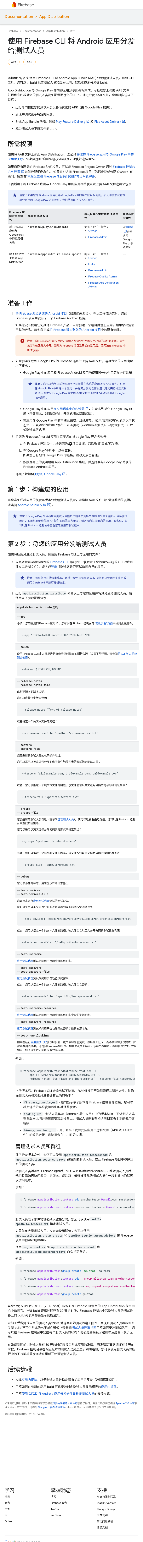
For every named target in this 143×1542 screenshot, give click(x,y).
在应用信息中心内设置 (69, 409)
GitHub (9, 1521)
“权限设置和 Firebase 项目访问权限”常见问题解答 (60, 176)
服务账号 (118, 578)
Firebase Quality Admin (102, 276)
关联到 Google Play (47, 474)
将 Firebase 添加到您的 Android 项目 (41, 314)
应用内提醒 (109, 1387)
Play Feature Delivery (70, 122)
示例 (7, 1509)
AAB (29, 62)
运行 (72, 31)
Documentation (19, 16)
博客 (53, 1496)
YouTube (56, 1515)
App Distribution (54, 16)
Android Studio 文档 (32, 505)
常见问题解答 (105, 1521)
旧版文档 (102, 1527)
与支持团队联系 (106, 1496)
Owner (92, 230)
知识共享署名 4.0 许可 (64, 1403)
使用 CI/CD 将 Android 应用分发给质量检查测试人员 (58, 1394)
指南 (7, 1496)
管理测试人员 (66, 819)
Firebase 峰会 (59, 1503)
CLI (59, 562)
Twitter (55, 1509)
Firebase (13, 31)
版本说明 (102, 1515)
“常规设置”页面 (103, 623)
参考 (7, 1503)
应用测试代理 (41, 901)
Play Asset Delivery (107, 122)
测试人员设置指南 (84, 1328)
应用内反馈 (29, 1380)
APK (13, 62)
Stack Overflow (106, 1503)
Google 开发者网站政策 (51, 1407)
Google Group (106, 1509)
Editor (91, 264)
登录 (54, 567)
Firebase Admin (97, 237)
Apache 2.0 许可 (125, 1403)
